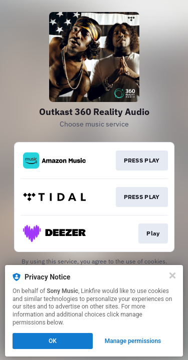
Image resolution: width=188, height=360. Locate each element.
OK (53, 341)
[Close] (172, 276)
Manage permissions (133, 341)
